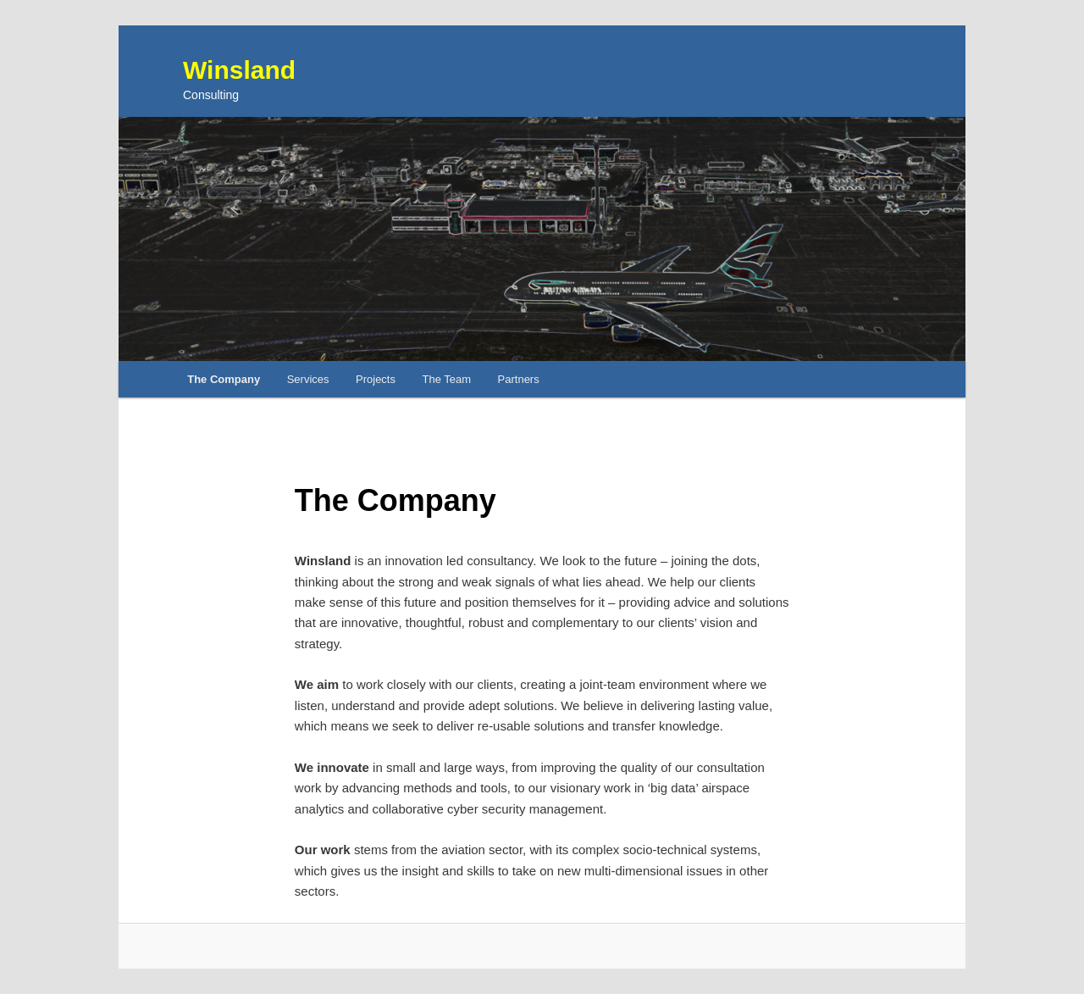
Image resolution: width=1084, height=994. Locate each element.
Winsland (239, 70)
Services (308, 379)
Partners (518, 379)
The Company (223, 379)
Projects (375, 379)
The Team (446, 379)
